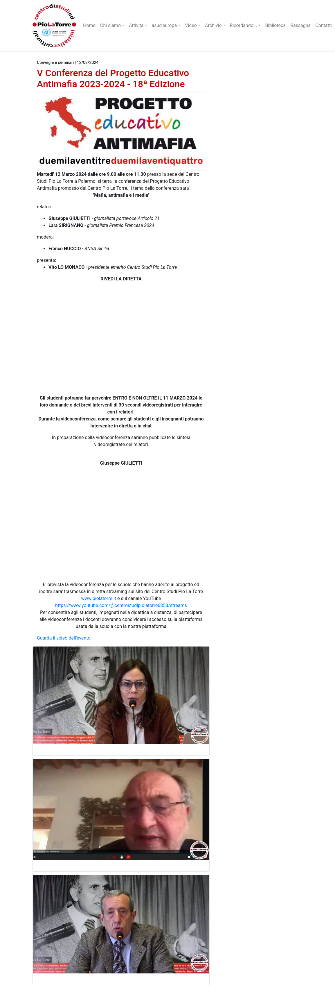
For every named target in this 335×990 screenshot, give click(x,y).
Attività (136, 25)
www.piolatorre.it (98, 598)
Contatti (323, 25)
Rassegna (300, 25)
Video (191, 25)
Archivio (213, 25)
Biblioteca (275, 25)
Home (89, 25)
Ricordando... (243, 25)
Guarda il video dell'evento (64, 638)
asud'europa (164, 25)
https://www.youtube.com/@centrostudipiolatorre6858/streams (121, 605)
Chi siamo (110, 25)
